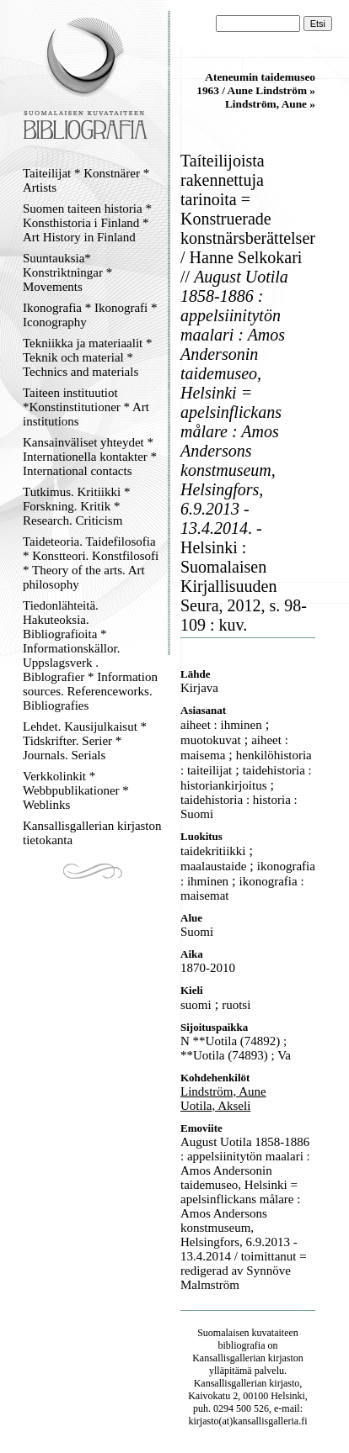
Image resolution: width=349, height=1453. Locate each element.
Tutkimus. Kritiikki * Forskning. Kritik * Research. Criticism (76, 506)
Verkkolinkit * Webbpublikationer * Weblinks (76, 790)
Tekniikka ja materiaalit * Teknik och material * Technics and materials (87, 357)
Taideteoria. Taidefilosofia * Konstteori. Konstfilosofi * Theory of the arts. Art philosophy (90, 563)
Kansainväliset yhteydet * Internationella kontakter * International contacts (90, 457)
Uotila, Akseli (215, 1105)
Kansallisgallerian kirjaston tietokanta (92, 833)
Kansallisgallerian (229, 1358)
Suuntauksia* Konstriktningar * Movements (67, 272)
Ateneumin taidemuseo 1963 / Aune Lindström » (255, 84)
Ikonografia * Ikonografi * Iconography (90, 315)
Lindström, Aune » (270, 104)
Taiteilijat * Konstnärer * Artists (86, 180)
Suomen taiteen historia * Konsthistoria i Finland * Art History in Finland (87, 223)
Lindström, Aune (223, 1091)
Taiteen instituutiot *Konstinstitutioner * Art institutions (86, 407)
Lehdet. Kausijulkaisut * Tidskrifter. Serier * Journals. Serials (85, 741)
